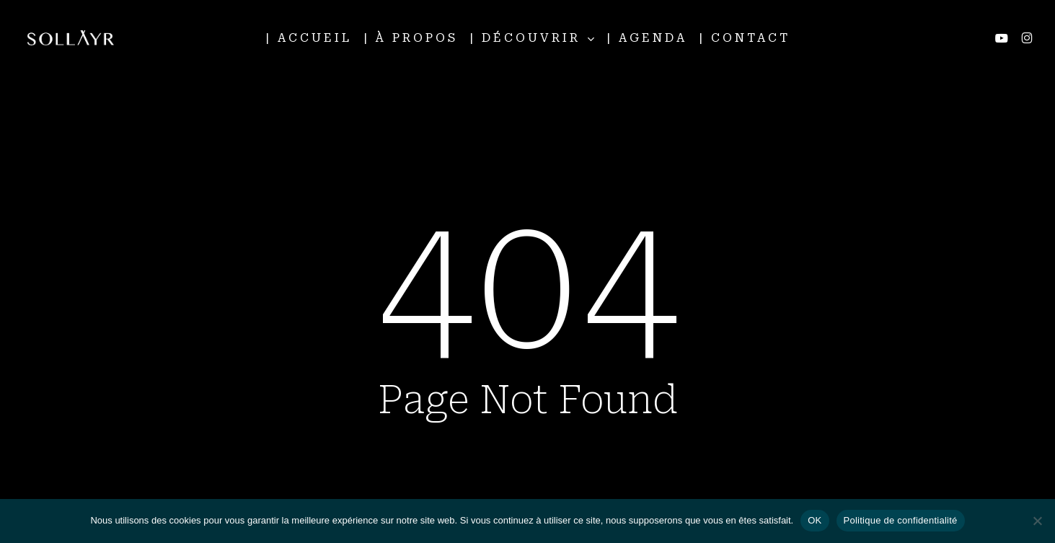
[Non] (1037, 520)
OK (814, 520)
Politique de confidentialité (901, 520)
